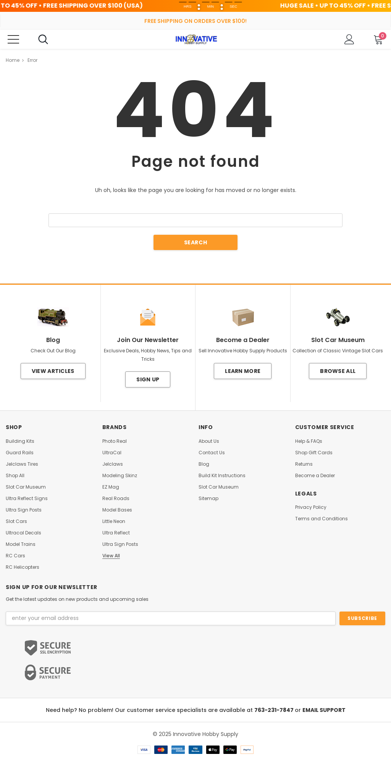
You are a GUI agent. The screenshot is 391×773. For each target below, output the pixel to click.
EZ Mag (110, 487)
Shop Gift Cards (314, 452)
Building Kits (20, 441)
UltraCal (111, 452)
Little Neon (113, 521)
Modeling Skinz (119, 475)
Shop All (15, 475)
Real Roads (115, 498)
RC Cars (15, 555)
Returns (304, 464)
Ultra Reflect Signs (27, 498)
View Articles (53, 371)
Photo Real (114, 441)
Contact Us (212, 452)
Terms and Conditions (321, 518)
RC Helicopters (22, 567)
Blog (204, 464)
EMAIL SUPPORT (324, 710)
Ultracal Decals (23, 533)
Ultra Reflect (116, 533)
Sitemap (208, 498)
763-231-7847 (274, 710)
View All (111, 556)
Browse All (337, 371)
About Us (209, 441)
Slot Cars (16, 521)
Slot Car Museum (26, 487)
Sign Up (147, 379)
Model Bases (117, 510)
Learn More (242, 371)
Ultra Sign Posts (24, 510)
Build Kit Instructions (222, 475)
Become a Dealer (315, 475)
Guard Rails (20, 452)
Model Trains (21, 544)
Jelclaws (112, 464)
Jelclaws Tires (22, 464)
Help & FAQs (308, 441)
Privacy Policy (310, 507)
